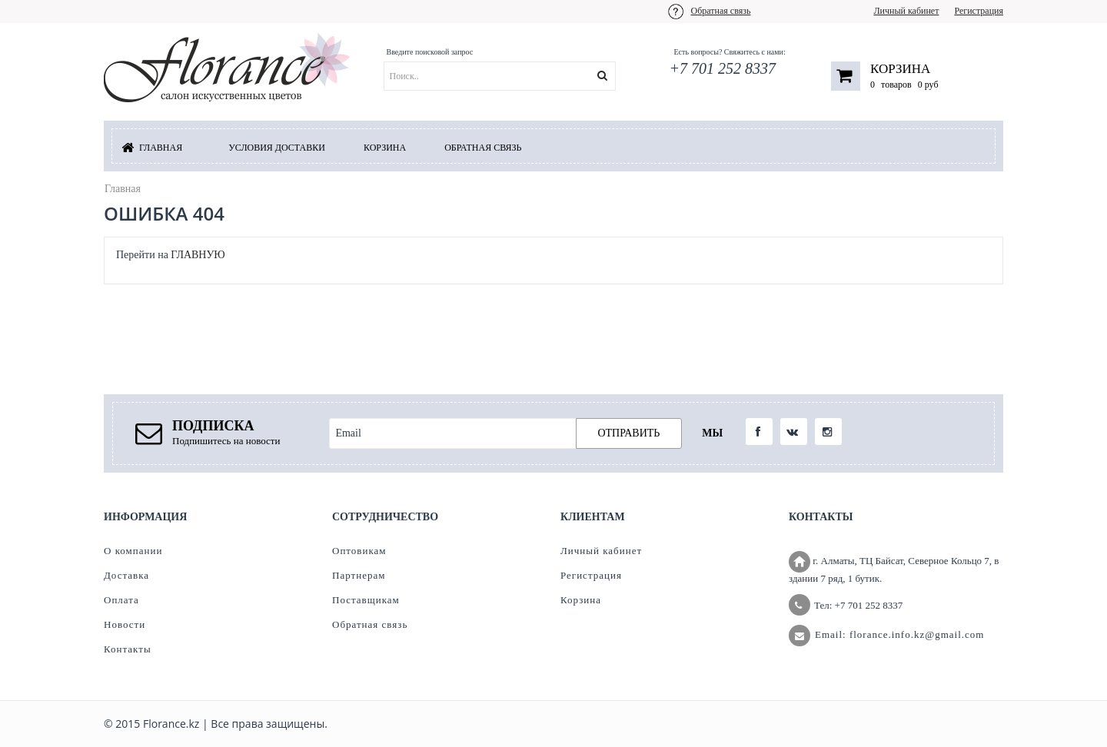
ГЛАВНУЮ (197, 255)
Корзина (900, 68)
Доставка (126, 575)
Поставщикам (366, 600)
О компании (133, 550)
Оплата (121, 600)
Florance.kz (171, 723)
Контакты (127, 649)
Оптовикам (359, 550)
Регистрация (978, 10)
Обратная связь (721, 10)
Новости (124, 624)
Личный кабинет (906, 10)
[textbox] (518, 76)
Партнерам (358, 575)
